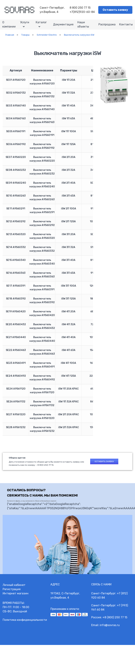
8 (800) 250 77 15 (115, 621)
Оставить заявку (115, 9)
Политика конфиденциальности (25, 624)
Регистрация (12, 593)
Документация (62, 26)
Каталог (41, 24)
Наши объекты (83, 26)
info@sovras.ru (110, 629)
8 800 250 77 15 (80, 7)
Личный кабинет (14, 589)
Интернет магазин (15, 597)
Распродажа (105, 26)
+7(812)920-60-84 (82, 12)
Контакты (125, 26)
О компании (9, 26)
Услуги (25, 24)
